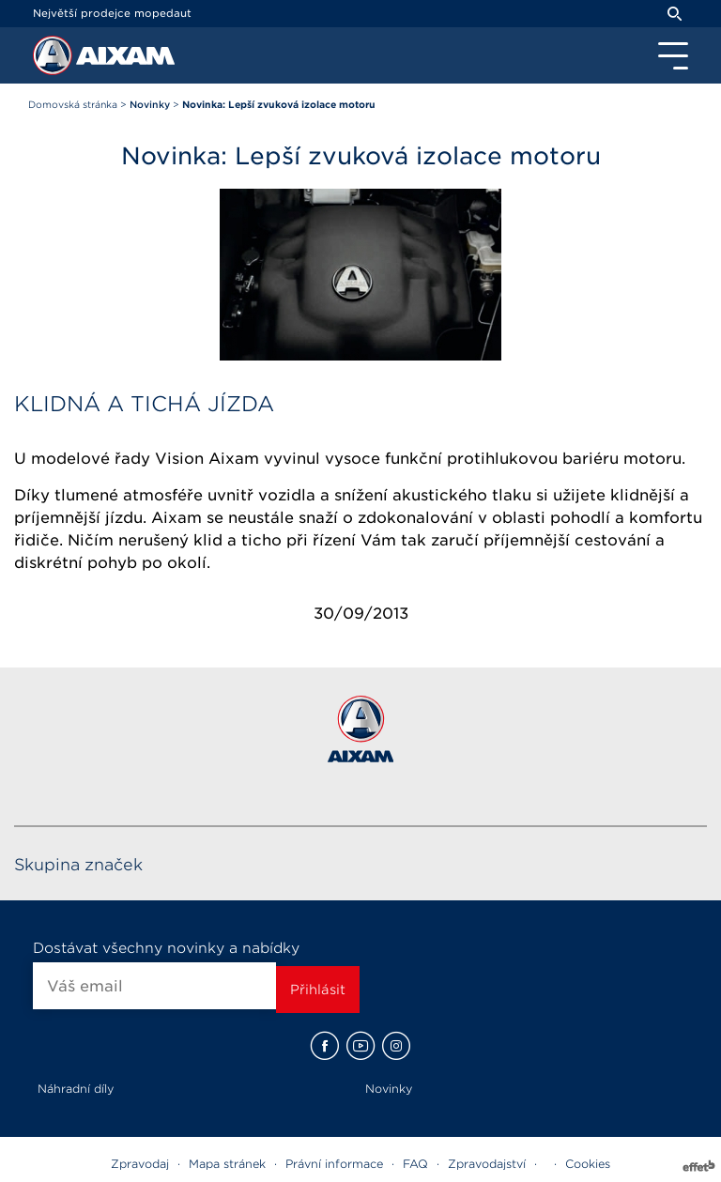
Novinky (388, 1089)
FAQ (415, 1164)
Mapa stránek (227, 1164)
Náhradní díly (76, 1089)
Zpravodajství (487, 1164)
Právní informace (334, 1164)
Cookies (587, 1164)
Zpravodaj (140, 1164)
